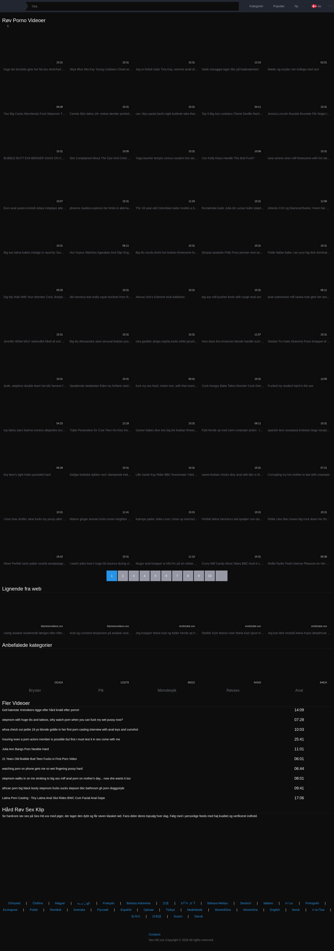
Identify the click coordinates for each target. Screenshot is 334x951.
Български (10, 909)
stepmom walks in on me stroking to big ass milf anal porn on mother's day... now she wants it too (66, 778)
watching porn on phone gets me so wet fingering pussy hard (42, 768)
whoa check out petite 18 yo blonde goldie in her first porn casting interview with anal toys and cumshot (70, 729)
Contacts (154, 934)
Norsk (296, 909)
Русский (102, 909)
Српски (148, 909)
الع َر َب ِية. (84, 903)
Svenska (79, 909)
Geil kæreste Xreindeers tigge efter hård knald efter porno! (40, 710)
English (275, 909)
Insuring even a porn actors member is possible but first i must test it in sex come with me (61, 739)
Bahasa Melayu (217, 903)
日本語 (156, 916)
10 (210, 576)
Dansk (198, 916)
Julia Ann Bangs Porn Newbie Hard (25, 749)
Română (55, 909)
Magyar (60, 903)
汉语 (166, 903)
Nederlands (195, 909)
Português (312, 903)
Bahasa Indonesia (139, 903)
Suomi (178, 916)
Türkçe (170, 909)
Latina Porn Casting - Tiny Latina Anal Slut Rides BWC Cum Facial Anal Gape (53, 798)
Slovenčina (250, 909)
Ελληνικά (14, 903)
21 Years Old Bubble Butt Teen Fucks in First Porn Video (39, 759)
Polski (33, 909)
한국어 (135, 916)
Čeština (38, 903)
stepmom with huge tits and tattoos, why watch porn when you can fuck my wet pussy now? (62, 719)
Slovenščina (223, 909)
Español (126, 909)
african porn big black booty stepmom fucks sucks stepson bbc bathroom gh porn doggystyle (63, 788)
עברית (289, 903)
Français (108, 903)
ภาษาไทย (318, 909)
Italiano (268, 903)
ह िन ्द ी (188, 903)
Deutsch (245, 903)
